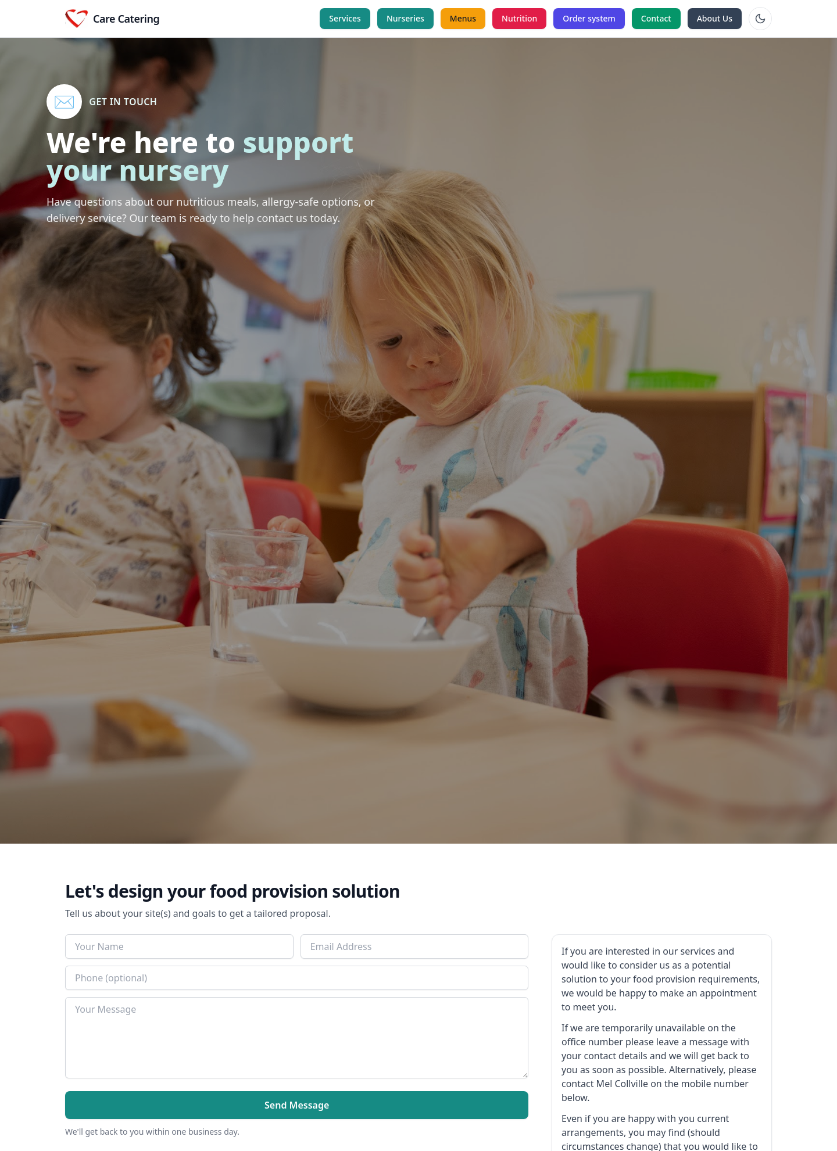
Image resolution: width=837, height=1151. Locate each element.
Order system (589, 18)
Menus (463, 18)
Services (345, 18)
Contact (656, 18)
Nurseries (405, 18)
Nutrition (519, 18)
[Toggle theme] (760, 18)
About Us (714, 18)
